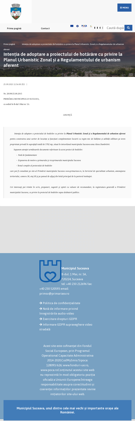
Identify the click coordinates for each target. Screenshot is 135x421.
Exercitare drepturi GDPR (60, 319)
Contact (45, 28)
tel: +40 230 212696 (74, 284)
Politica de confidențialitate (61, 303)
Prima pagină (14, 28)
